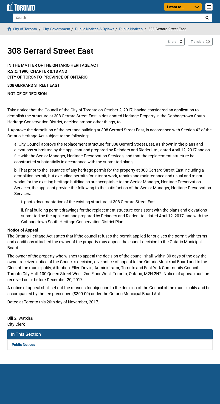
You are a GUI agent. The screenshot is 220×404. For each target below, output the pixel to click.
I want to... (175, 6)
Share (176, 41)
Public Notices (23, 344)
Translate (197, 41)
